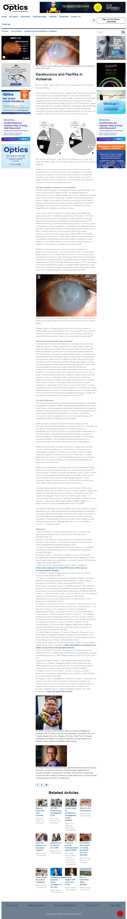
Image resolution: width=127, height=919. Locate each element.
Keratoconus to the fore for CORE (55, 845)
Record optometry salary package (84, 881)
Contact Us (75, 17)
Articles (4, 31)
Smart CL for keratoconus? (85, 809)
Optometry (25, 17)
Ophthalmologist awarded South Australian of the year (56, 882)
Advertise (6, 24)
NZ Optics (13, 17)
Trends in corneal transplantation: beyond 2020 (71, 846)
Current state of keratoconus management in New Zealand (70, 814)
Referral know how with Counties (40, 812)
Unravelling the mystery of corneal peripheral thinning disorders (85, 849)
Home (4, 17)
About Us (12, 905)
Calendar (53, 17)
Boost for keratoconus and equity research (41, 846)
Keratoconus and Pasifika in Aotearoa (40, 31)
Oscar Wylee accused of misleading (41, 880)
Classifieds (63, 17)
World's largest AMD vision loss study (70, 881)
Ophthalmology (40, 17)
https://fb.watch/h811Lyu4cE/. (60, 691)
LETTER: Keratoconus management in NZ (56, 812)
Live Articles (16, 31)
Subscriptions (36, 905)
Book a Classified (64, 905)
